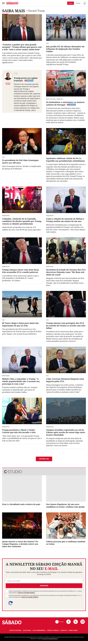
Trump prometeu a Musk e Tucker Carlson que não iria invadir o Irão (19, 431)
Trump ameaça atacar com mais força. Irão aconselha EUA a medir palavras (20, 270)
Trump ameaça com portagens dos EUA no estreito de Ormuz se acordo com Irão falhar (65, 325)
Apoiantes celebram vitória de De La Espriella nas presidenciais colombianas (65, 159)
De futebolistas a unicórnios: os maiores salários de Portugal (65, 103)
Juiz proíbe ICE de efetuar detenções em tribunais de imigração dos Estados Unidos (65, 49)
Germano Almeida (8, 83)
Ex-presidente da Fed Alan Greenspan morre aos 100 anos (20, 161)
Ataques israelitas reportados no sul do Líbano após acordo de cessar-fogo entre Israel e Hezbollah (65, 432)
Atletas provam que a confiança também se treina (65, 542)
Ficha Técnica (27, 630)
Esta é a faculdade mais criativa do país (21, 504)
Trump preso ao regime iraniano (26, 79)
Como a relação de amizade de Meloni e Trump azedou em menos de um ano (65, 219)
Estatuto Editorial (15, 630)
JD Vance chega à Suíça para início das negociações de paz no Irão (20, 324)
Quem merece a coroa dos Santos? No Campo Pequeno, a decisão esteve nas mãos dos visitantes (20, 544)
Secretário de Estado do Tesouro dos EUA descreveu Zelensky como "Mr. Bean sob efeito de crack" (66, 272)
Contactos (63, 630)
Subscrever (44, 586)
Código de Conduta (53, 630)
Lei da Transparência (39, 630)
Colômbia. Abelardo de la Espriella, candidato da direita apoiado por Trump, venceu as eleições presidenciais (22, 221)
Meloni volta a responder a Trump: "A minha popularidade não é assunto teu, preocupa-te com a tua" (21, 381)
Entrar (78, 3)
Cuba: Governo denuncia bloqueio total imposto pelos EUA (65, 380)
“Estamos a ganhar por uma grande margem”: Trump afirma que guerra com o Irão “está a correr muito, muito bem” (22, 47)
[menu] (3, 3)
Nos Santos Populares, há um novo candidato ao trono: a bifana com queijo (65, 505)
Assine (70, 3)
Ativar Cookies (73, 630)
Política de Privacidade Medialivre (26, 592)
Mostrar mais (44, 459)
